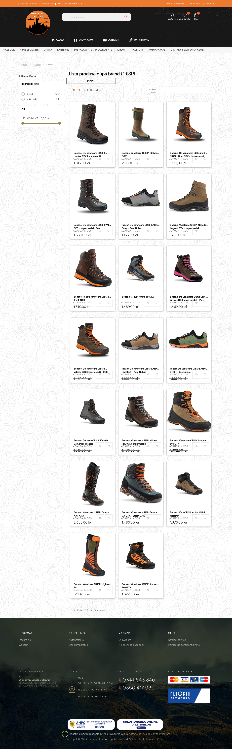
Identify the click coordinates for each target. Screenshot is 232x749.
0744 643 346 (136, 680)
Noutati (210, 3)
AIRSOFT (122, 49)
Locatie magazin (175, 3)
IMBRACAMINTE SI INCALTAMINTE (93, 49)
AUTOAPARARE (157, 49)
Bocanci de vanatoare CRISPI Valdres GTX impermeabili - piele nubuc (91, 370)
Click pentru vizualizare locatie (34, 679)
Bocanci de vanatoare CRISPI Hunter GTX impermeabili (89, 155)
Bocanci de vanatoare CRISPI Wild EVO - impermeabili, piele (92, 226)
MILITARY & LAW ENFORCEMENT (188, 49)
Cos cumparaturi (78, 644)
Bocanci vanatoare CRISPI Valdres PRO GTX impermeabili (139, 442)
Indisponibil (42, 99)
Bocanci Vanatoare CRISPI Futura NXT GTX (91, 514)
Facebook (8, 49)
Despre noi (25, 639)
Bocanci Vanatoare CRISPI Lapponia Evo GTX (188, 442)
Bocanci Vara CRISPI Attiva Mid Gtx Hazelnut (188, 514)
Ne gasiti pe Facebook (131, 644)
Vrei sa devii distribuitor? (70, 3)
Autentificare (76, 639)
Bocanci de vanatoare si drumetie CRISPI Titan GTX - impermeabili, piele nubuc (188, 155)
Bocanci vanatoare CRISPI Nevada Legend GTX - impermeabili (188, 226)
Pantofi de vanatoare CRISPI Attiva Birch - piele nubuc (188, 370)
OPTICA (48, 49)
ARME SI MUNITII (29, 49)
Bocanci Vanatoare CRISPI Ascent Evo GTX (139, 586)
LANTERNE (63, 49)
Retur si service (177, 639)
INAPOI (91, 81)
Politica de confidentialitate (184, 644)
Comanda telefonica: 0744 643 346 (35, 3)
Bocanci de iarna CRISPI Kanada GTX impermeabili (91, 442)
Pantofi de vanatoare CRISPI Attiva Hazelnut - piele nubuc (140, 370)
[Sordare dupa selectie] (184, 90)
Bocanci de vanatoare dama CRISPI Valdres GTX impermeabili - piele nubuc (189, 298)
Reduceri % (195, 3)
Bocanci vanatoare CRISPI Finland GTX (139, 155)
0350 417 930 (136, 688)
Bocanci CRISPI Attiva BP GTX (138, 296)
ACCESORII (137, 49)
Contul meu (173, 16)
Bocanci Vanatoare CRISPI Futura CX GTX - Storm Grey (139, 514)
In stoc (42, 94)
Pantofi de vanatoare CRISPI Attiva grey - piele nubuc (140, 226)
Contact (23, 644)
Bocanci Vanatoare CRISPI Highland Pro (92, 586)
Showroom (124, 639)
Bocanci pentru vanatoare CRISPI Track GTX (91, 298)
